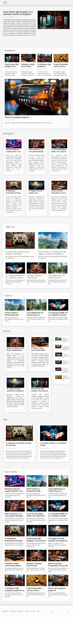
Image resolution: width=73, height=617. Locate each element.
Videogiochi (13, 611)
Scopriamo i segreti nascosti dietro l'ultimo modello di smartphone (38, 350)
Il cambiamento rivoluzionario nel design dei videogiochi (13, 193)
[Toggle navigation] (5, 2)
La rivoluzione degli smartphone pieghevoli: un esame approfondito (14, 590)
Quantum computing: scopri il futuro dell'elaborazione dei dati (36, 277)
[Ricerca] (59, 611)
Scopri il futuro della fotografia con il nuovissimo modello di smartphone (18, 13)
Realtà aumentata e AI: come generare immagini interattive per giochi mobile (15, 516)
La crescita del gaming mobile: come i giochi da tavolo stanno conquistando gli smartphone (65, 372)
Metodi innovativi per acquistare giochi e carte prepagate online (13, 152)
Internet (33, 611)
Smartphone (5, 611)
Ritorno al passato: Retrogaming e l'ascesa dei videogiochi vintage (58, 193)
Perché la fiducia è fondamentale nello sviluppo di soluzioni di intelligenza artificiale (52, 254)
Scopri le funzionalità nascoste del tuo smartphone (61, 66)
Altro (38, 611)
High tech (20, 611)
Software (27, 611)
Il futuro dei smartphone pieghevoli (17, 117)
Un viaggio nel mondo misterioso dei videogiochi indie (36, 193)
